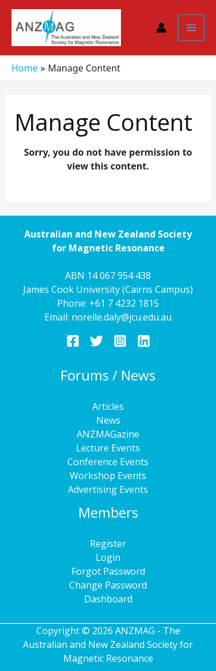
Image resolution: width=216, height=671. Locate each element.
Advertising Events (108, 489)
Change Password (108, 585)
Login (108, 557)
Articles (108, 406)
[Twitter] (96, 341)
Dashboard (108, 599)
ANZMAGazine (108, 434)
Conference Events (108, 461)
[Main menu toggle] (191, 27)
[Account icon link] (161, 27)
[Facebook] (72, 341)
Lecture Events (108, 448)
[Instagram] (120, 341)
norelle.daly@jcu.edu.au (121, 317)
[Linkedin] (143, 341)
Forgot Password (108, 571)
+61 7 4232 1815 (124, 303)
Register (108, 543)
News (108, 420)
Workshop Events (108, 475)
